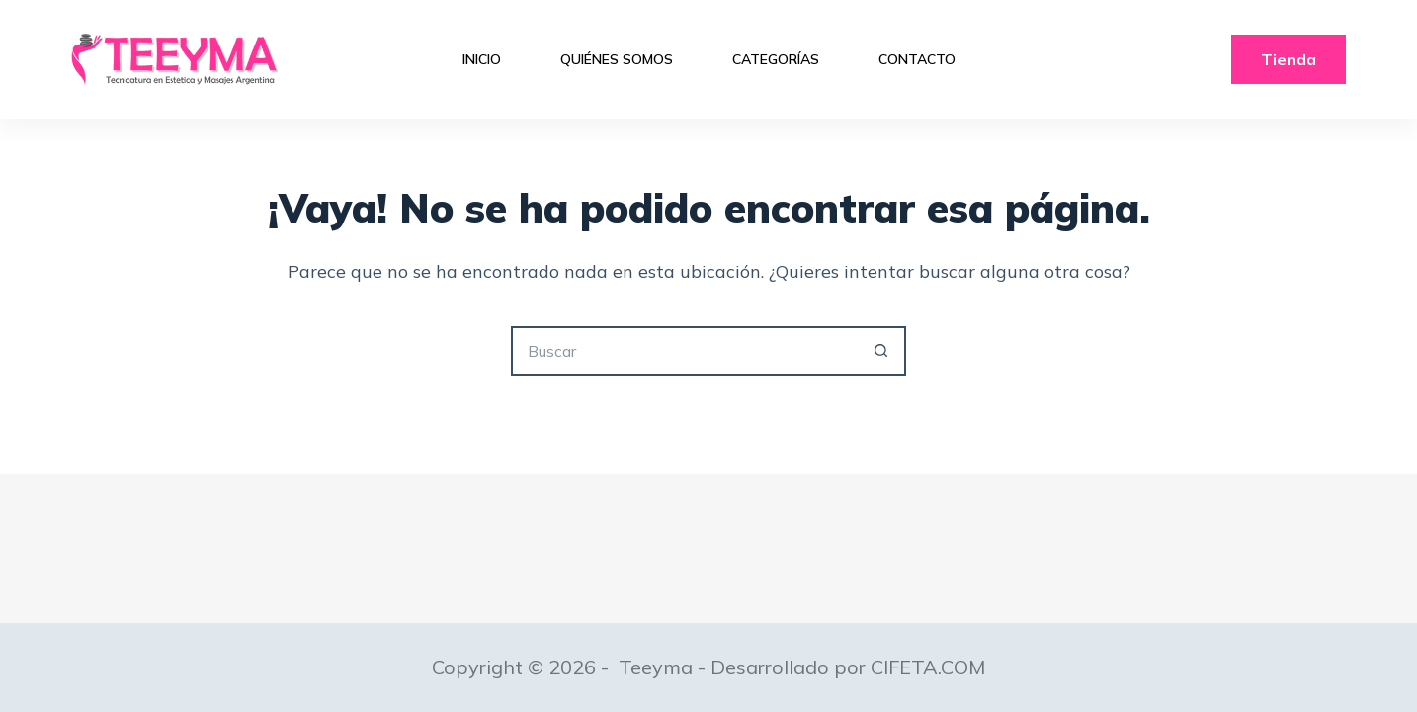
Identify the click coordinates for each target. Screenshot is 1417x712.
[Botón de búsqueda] (881, 351)
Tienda (1288, 59)
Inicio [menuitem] (481, 59)
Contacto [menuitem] (917, 59)
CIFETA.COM (928, 667)
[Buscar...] (684, 351)
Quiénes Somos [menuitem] (616, 59)
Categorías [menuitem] (775, 59)
